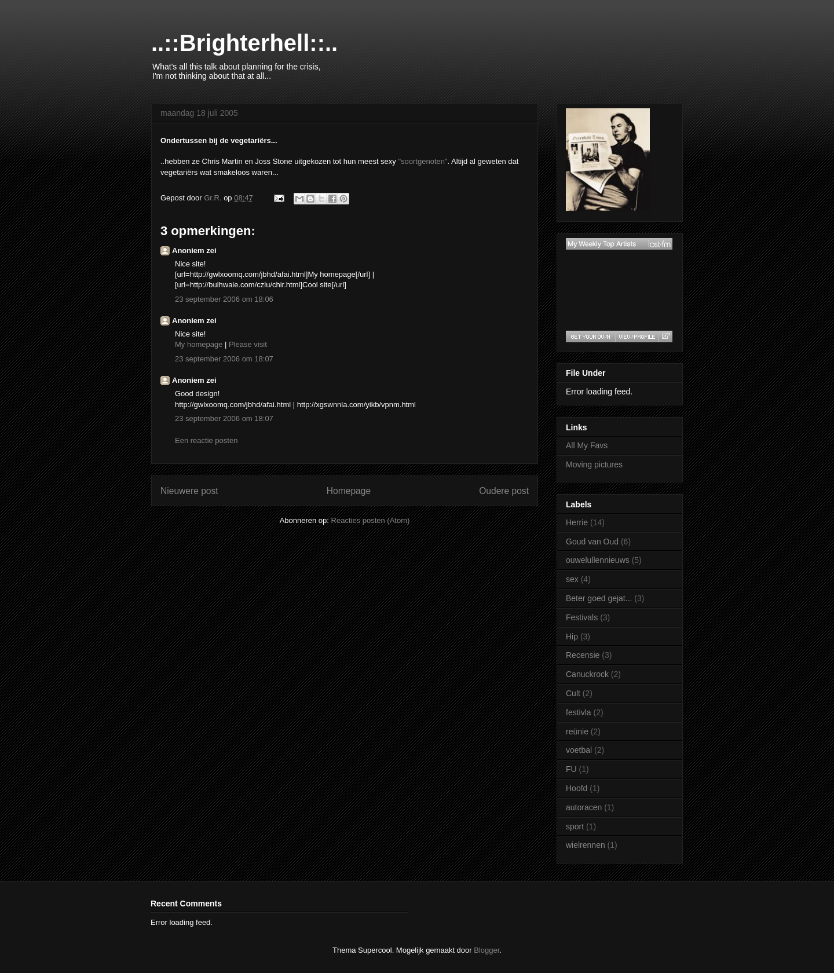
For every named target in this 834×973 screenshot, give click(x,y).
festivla (578, 712)
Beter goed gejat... (599, 598)
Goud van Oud (592, 541)
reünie (577, 731)
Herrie (577, 522)
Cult (573, 693)
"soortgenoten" (422, 161)
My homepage (198, 344)
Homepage (349, 491)
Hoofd (576, 788)
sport (575, 826)
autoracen (584, 807)
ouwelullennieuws (598, 560)
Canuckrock (587, 674)
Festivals (582, 617)
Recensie (582, 655)
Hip (572, 636)
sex (572, 579)
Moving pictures (594, 464)
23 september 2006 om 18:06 (224, 299)
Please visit (248, 344)
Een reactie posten (206, 440)
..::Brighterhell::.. (244, 43)
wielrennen (585, 845)
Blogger (486, 950)
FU (571, 769)
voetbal (579, 750)
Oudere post (504, 491)
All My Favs (587, 445)
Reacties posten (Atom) (370, 520)
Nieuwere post (189, 491)
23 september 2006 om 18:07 (224, 358)
